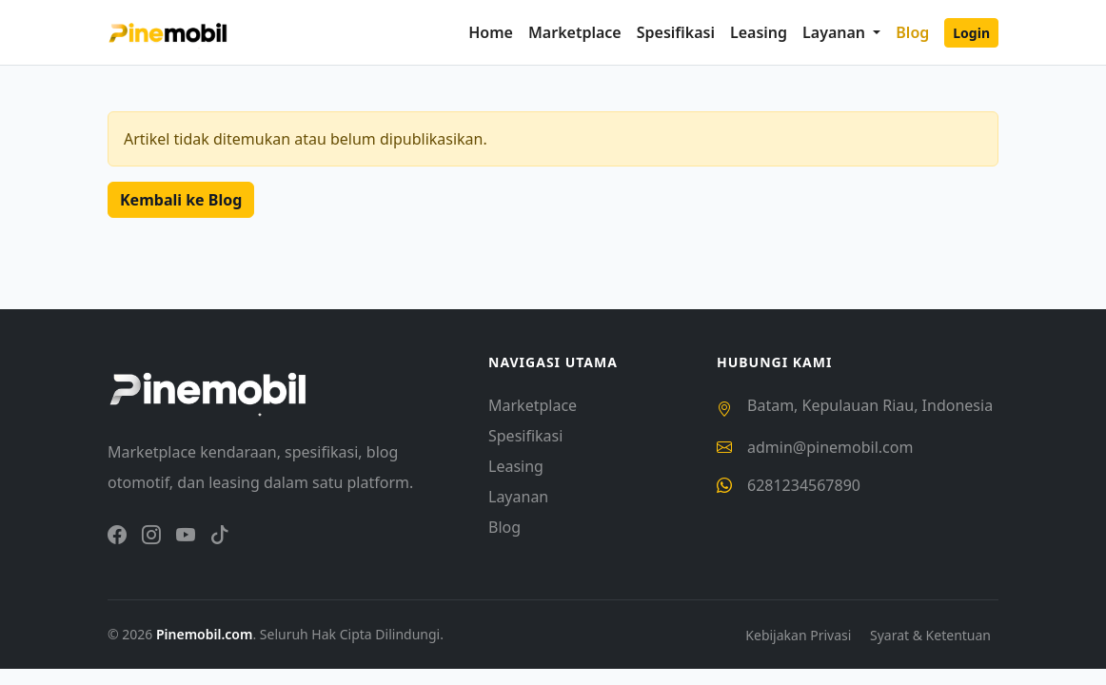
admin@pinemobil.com (830, 447)
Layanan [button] (835, 32)
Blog (912, 32)
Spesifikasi (676, 32)
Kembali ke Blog (181, 199)
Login (971, 33)
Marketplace (575, 32)
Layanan (518, 496)
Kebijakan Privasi (800, 635)
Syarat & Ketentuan (930, 635)
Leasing (758, 32)
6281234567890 (803, 485)
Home (490, 32)
